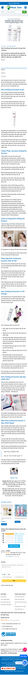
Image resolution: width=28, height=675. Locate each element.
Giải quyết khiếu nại (19, 609)
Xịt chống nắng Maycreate (20, 518)
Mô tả (3, 69)
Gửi (14, 580)
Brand (3, 73)
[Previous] (1, 516)
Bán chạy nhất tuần (11, 46)
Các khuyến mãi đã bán (6, 604)
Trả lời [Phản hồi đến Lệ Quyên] (7, 556)
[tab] (14, 69)
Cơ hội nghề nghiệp (5, 599)
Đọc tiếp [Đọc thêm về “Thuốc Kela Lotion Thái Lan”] (4, 524)
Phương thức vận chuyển (20, 606)
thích (11, 556)
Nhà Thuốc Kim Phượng (15, 651)
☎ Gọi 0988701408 (8, 668)
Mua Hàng (23, 656)
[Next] (27, 516)
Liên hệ (3, 76)
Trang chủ (3, 46)
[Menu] (2, 7)
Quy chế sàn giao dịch (6, 602)
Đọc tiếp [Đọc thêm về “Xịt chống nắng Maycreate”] (17, 521)
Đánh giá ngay (13, 546)
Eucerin (3, 60)
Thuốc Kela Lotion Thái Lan (6, 519)
